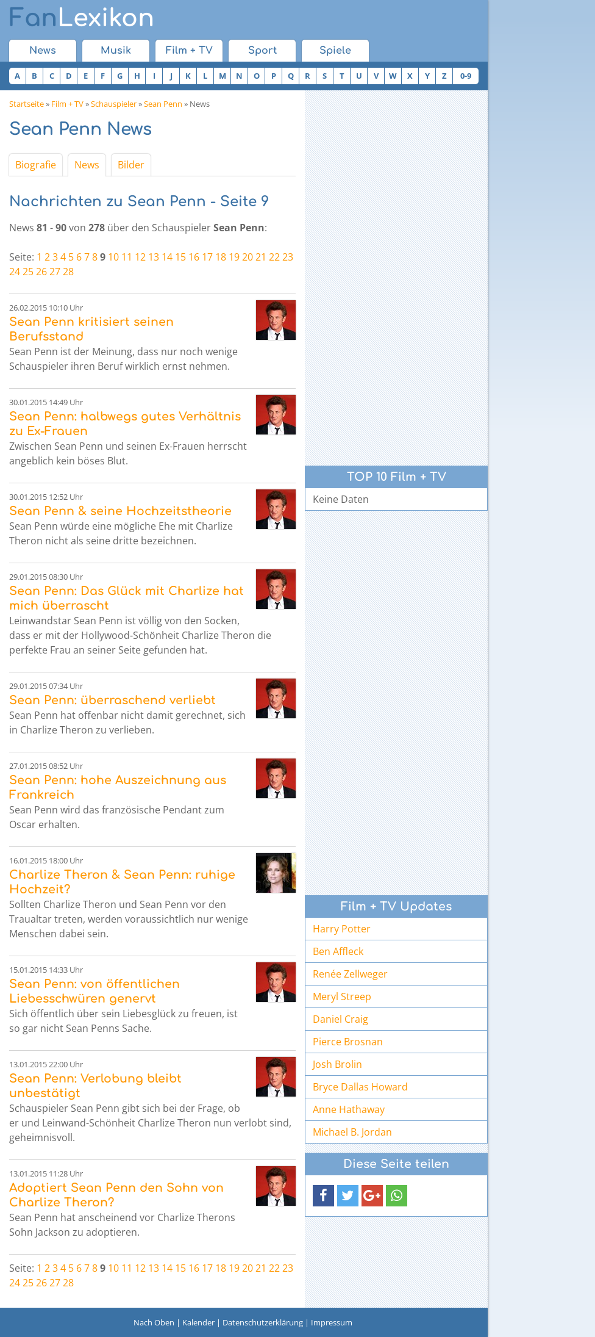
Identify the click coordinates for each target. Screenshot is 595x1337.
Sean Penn (163, 103)
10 (113, 257)
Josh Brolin (337, 1064)
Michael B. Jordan (352, 1132)
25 (28, 271)
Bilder (131, 164)
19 (234, 257)
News (42, 50)
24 (14, 271)
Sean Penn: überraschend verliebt (112, 700)
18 (220, 257)
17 (207, 257)
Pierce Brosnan (348, 1041)
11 (126, 257)
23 (287, 257)
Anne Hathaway (349, 1109)
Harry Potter (342, 928)
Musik (116, 50)
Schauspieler (114, 103)
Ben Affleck (338, 951)
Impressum (331, 1322)
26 (41, 271)
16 (193, 257)
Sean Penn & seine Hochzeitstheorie (120, 511)
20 (247, 257)
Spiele (335, 50)
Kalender (198, 1322)
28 (68, 271)
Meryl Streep (342, 996)
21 (260, 257)
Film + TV (189, 50)
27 (54, 271)
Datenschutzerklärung (263, 1322)
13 (153, 257)
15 (180, 257)
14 (167, 257)
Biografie (35, 164)
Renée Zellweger (350, 974)
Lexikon (81, 18)
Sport (262, 50)
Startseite (26, 103)
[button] (323, 1195)
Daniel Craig (340, 1019)
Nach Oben (154, 1322)
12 (140, 257)
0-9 (465, 75)
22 (274, 257)
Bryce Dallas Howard (360, 1087)
